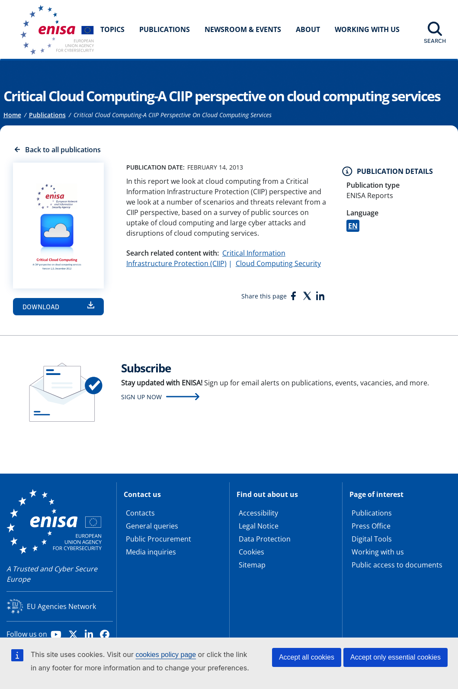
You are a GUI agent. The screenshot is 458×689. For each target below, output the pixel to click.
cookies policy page (165, 654)
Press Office (371, 526)
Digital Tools (372, 539)
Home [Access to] (12, 115)
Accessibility (258, 513)
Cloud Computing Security (278, 263)
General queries (152, 526)
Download (40, 306)
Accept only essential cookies (395, 657)
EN (353, 226)
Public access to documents (397, 565)
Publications (164, 29)
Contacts (140, 513)
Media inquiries (151, 552)
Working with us (378, 552)
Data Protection (265, 539)
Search (435, 40)
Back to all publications (63, 149)
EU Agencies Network (61, 606)
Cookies (251, 552)
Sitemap (252, 565)
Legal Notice (259, 526)
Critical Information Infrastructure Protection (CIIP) (205, 258)
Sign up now (141, 397)
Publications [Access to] (47, 115)
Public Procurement (158, 539)
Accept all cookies (306, 657)
